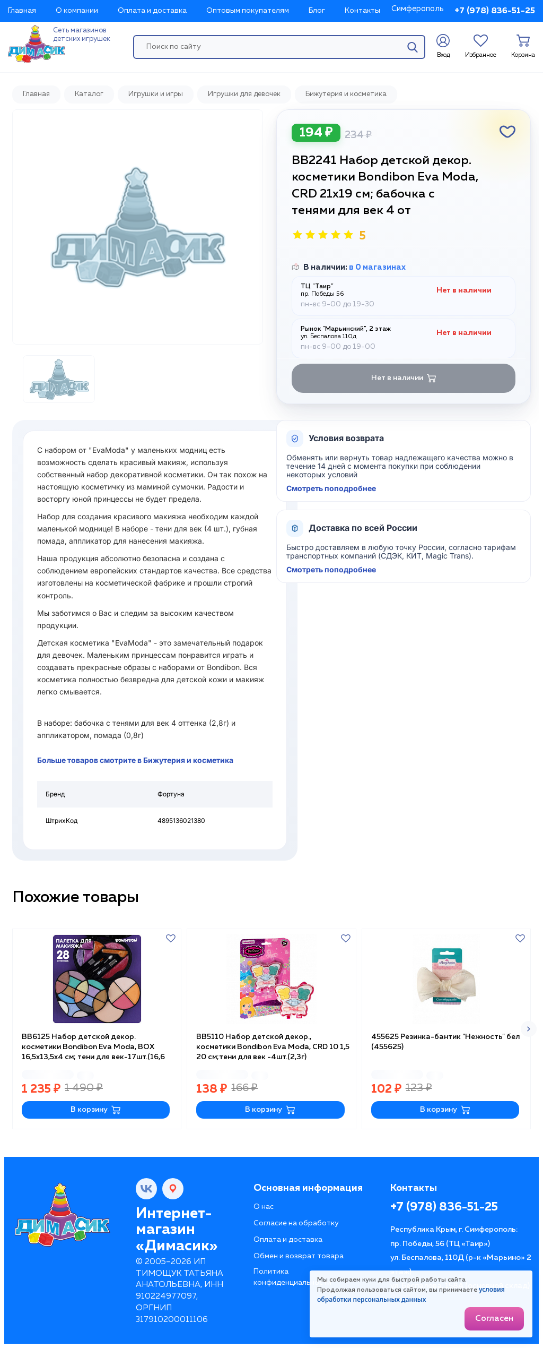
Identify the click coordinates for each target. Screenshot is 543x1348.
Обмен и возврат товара (298, 1256)
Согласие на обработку (296, 1223)
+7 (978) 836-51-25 (494, 11)
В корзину (96, 1109)
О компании (77, 10)
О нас (263, 1206)
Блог (317, 10)
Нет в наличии (403, 378)
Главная (22, 10)
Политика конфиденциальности (292, 1277)
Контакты (362, 10)
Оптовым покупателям (247, 10)
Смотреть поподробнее (331, 488)
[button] (529, 1029)
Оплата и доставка (152, 10)
